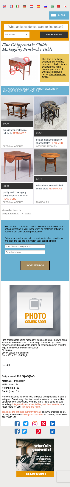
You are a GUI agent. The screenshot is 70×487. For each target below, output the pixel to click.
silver (31, 404)
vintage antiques (19, 404)
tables (38, 404)
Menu (62, 15)
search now (54, 34)
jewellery (56, 404)
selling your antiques (32, 414)
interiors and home (31, 407)
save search (35, 265)
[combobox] (16, 35)
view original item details (54, 75)
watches (47, 404)
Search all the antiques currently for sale (21, 412)
